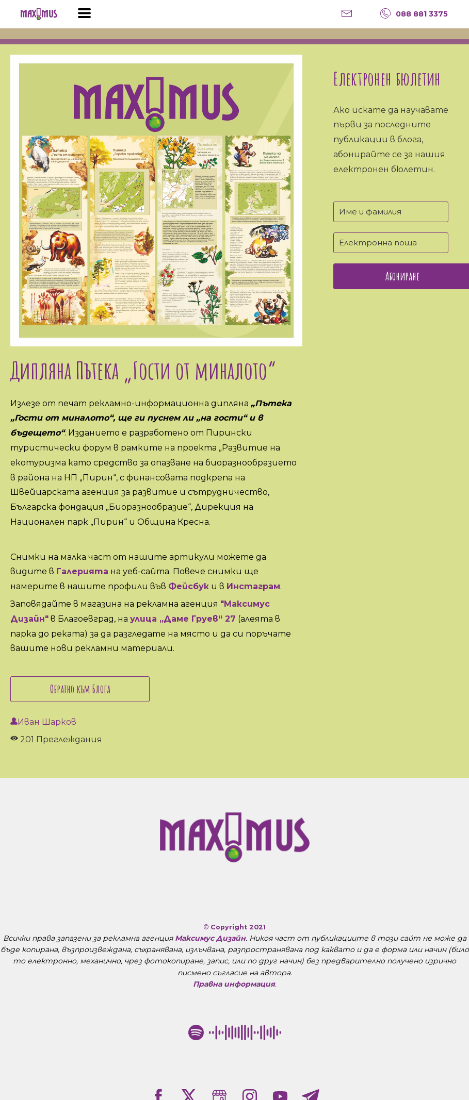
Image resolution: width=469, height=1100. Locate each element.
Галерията (82, 571)
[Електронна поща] (390, 242)
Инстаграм (253, 586)
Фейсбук (188, 586)
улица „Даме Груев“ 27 (183, 619)
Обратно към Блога (80, 689)
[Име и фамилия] (390, 212)
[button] (84, 13)
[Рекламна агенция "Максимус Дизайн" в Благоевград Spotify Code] (234, 1032)
